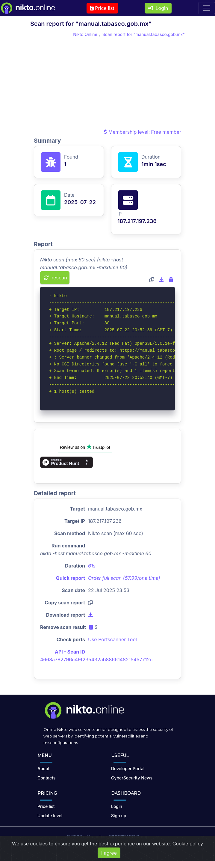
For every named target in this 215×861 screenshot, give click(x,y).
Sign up (118, 815)
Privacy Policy (113, 846)
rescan (55, 278)
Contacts (46, 777)
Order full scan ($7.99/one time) (124, 578)
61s (92, 566)
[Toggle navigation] (206, 8)
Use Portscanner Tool (112, 639)
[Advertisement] (107, 83)
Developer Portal (127, 768)
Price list (102, 8)
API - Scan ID (70, 652)
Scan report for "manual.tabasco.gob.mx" (143, 34)
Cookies (139, 846)
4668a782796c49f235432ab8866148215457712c (96, 660)
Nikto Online (85, 34)
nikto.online (95, 836)
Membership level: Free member (142, 132)
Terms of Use (81, 846)
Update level (49, 815)
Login (158, 8)
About (43, 768)
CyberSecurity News (131, 777)
